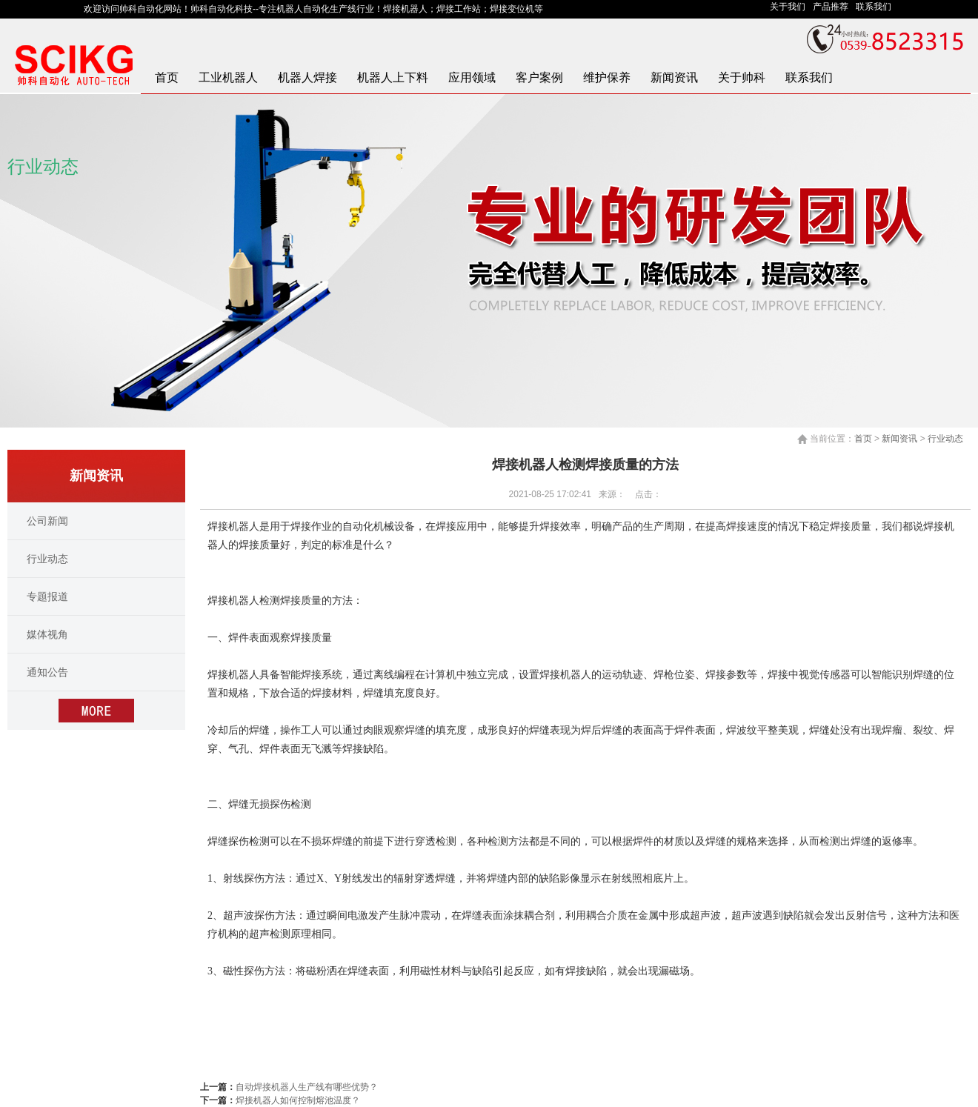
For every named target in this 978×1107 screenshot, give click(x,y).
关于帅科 (741, 77)
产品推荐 (834, 6)
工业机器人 (228, 77)
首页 (167, 77)
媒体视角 (47, 634)
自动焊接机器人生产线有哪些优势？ (307, 1087)
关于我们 (791, 6)
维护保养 (607, 77)
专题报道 (47, 596)
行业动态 (945, 438)
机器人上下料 (392, 77)
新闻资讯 (674, 77)
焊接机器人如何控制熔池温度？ (298, 1100)
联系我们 (876, 6)
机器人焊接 (307, 77)
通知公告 (47, 672)
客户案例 (539, 77)
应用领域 (472, 77)
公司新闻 (47, 521)
